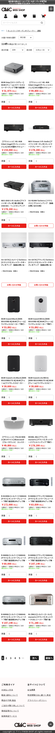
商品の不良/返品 (8, 700)
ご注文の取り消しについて (13, 705)
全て (2, 31)
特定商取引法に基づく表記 (39, 695)
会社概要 (31, 689)
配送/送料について (9, 695)
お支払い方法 (7, 689)
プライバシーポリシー (37, 700)
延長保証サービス (9, 716)
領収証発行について (10, 710)
